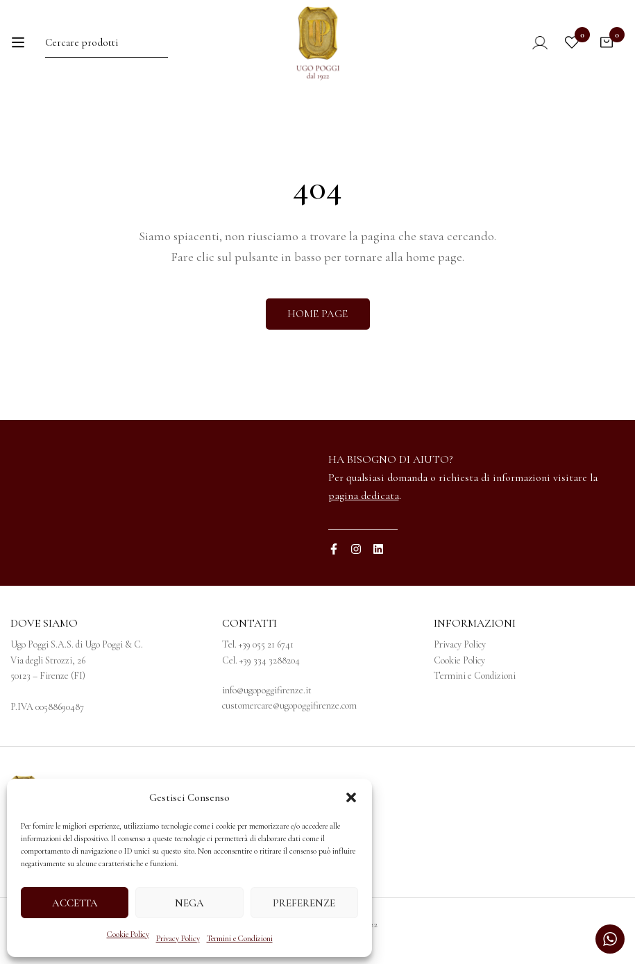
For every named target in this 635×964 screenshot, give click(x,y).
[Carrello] (606, 42)
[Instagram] (356, 549)
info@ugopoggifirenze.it (267, 690)
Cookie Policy (128, 934)
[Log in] (530, 42)
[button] (351, 797)
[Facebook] (333, 549)
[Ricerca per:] (106, 42)
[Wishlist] (571, 42)
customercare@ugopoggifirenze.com (289, 705)
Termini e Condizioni (240, 938)
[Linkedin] (378, 549)
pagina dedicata (363, 495)
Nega (189, 903)
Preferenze (304, 903)
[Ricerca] (161, 42)
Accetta (75, 903)
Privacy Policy (178, 938)
